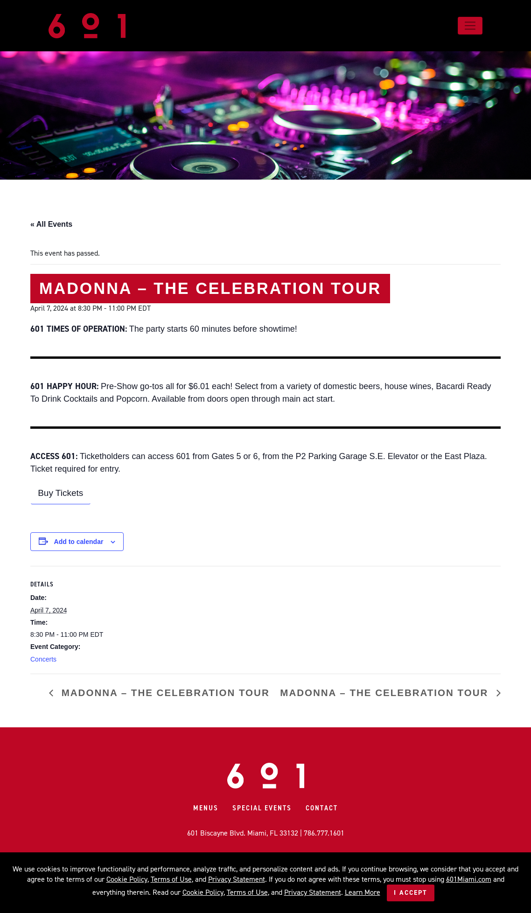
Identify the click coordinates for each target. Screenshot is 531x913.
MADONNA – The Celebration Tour (164, 692)
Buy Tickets (60, 493)
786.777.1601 (324, 833)
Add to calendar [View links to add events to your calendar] (79, 541)
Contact (322, 808)
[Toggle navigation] (470, 26)
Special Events (262, 808)
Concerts (43, 659)
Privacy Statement (236, 879)
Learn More (362, 892)
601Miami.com (468, 879)
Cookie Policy (126, 879)
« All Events (51, 224)
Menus (205, 808)
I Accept (410, 892)
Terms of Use (171, 879)
